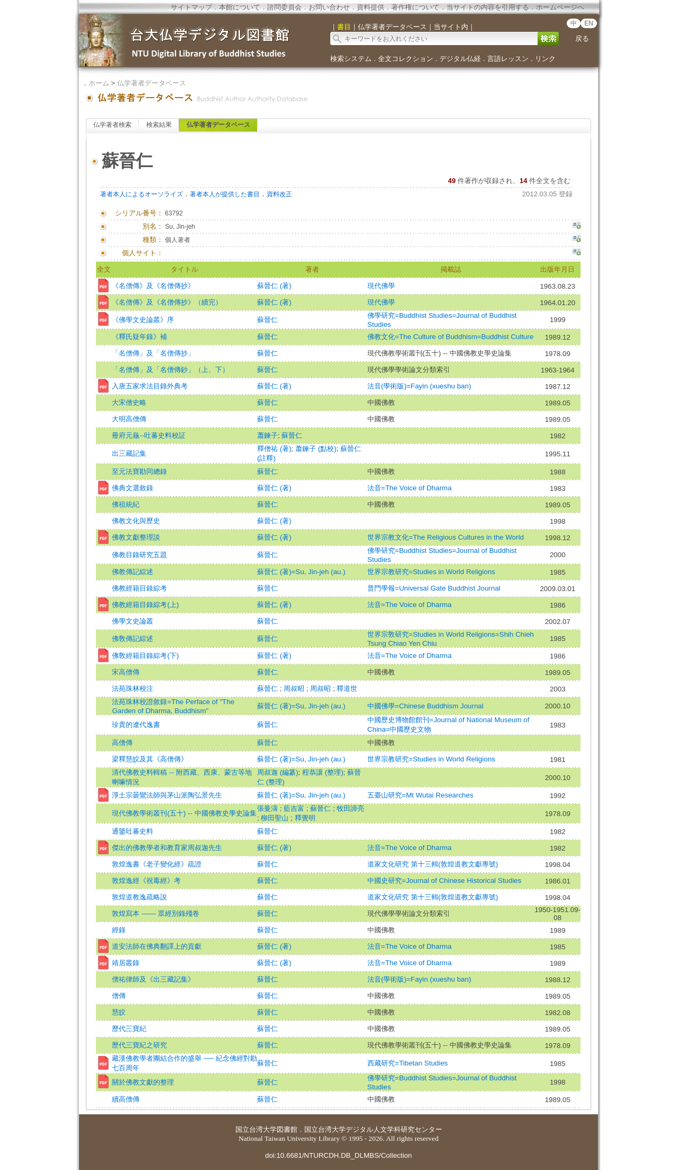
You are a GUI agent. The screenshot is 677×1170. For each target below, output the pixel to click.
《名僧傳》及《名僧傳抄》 (153, 286)
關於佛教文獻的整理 (143, 1082)
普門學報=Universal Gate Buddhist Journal (433, 588)
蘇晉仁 (267, 320)
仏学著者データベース (151, 83)
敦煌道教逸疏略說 (139, 897)
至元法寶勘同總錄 (139, 471)
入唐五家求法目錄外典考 (150, 386)
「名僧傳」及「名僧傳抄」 (153, 353)
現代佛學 (381, 286)
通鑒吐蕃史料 (132, 831)
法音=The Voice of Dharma (409, 488)
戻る (582, 38)
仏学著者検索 (112, 124)
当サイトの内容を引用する (487, 7)
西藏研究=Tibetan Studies (407, 1063)
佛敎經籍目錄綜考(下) (145, 656)
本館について (239, 7)
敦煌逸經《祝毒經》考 (146, 881)
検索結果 (159, 124)
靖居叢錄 (125, 963)
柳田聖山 (276, 818)
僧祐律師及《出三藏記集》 (153, 979)
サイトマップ (191, 7)
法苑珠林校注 (132, 688)
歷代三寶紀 (129, 1029)
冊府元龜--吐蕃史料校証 (149, 435)
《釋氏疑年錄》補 (139, 337)
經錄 (119, 930)
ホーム (99, 83)
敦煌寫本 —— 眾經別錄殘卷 (155, 913)
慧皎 (119, 1012)
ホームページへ (560, 7)
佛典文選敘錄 (132, 488)
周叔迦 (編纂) (277, 772)
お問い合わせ (329, 7)
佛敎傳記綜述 (132, 639)
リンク (545, 59)
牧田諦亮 (350, 808)
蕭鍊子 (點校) (316, 449)
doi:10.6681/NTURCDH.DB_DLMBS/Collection (338, 1155)
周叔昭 (295, 688)
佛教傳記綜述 (132, 572)
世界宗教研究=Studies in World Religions (431, 572)
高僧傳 (122, 743)
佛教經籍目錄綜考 (139, 588)
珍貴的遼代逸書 (136, 725)
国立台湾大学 (256, 1129)
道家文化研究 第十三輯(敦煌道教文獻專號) (432, 864)
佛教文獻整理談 (136, 537)
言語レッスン (508, 59)
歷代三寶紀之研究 (139, 1045)
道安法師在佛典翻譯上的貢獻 (156, 946)
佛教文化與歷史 (136, 521)
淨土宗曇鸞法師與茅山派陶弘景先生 (167, 795)
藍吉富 (295, 808)
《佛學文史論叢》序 (143, 320)
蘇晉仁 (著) (274, 286)
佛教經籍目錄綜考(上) (145, 605)
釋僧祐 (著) (274, 449)
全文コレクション (405, 59)
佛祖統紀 (125, 504)
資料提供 (370, 7)
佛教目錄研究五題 (139, 555)
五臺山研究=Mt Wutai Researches (420, 795)
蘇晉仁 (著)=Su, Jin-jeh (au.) (301, 572)
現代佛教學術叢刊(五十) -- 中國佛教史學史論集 (184, 813)
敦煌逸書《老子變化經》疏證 (156, 864)
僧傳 (119, 996)
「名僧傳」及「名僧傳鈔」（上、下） (170, 370)
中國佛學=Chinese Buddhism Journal (425, 706)
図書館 (287, 1129)
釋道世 (347, 688)
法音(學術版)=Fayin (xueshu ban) (419, 386)
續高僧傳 (125, 1099)
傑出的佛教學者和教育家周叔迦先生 (167, 848)
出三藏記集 (129, 453)
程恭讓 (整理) (323, 772)
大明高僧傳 (129, 419)
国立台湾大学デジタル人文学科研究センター (373, 1129)
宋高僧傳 (125, 672)
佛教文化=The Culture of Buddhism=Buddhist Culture (450, 337)
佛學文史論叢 (132, 621)
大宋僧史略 (129, 402)
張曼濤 (268, 808)
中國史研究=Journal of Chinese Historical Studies (444, 881)
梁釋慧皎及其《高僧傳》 (150, 759)
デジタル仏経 (460, 59)
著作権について (415, 7)
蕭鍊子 (267, 435)
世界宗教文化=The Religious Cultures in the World (445, 537)
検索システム (351, 59)
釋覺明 (305, 818)
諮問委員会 (284, 7)
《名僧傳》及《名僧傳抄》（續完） (167, 302)
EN (588, 23)
